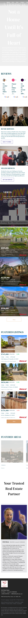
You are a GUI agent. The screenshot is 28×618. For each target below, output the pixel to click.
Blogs (22, 2)
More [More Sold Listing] (14, 421)
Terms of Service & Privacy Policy (7, 602)
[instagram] (5, 617)
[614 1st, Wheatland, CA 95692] (14, 400)
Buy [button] (13, 2)
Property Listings (9, 603)
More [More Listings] (14, 320)
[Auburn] (12, 468)
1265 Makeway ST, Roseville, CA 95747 (9, 359)
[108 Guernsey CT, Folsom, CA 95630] (14, 372)
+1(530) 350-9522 (5, 594)
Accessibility (19, 603)
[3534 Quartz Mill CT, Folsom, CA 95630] (14, 301)
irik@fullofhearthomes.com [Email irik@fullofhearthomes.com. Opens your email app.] (16, 594)
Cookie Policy (17, 602)
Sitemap (14, 603)
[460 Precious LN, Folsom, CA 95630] (14, 242)
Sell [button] (17, 2)
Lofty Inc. (7, 600)
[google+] (10, 617)
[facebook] (2, 617)
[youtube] (7, 617)
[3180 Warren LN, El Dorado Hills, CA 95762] (14, 272)
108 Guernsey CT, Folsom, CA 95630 (9, 387)
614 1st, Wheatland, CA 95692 (8, 415)
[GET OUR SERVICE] (7, 179)
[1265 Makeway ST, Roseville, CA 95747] (14, 344)
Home (8, 2)
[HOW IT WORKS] (7, 142)
